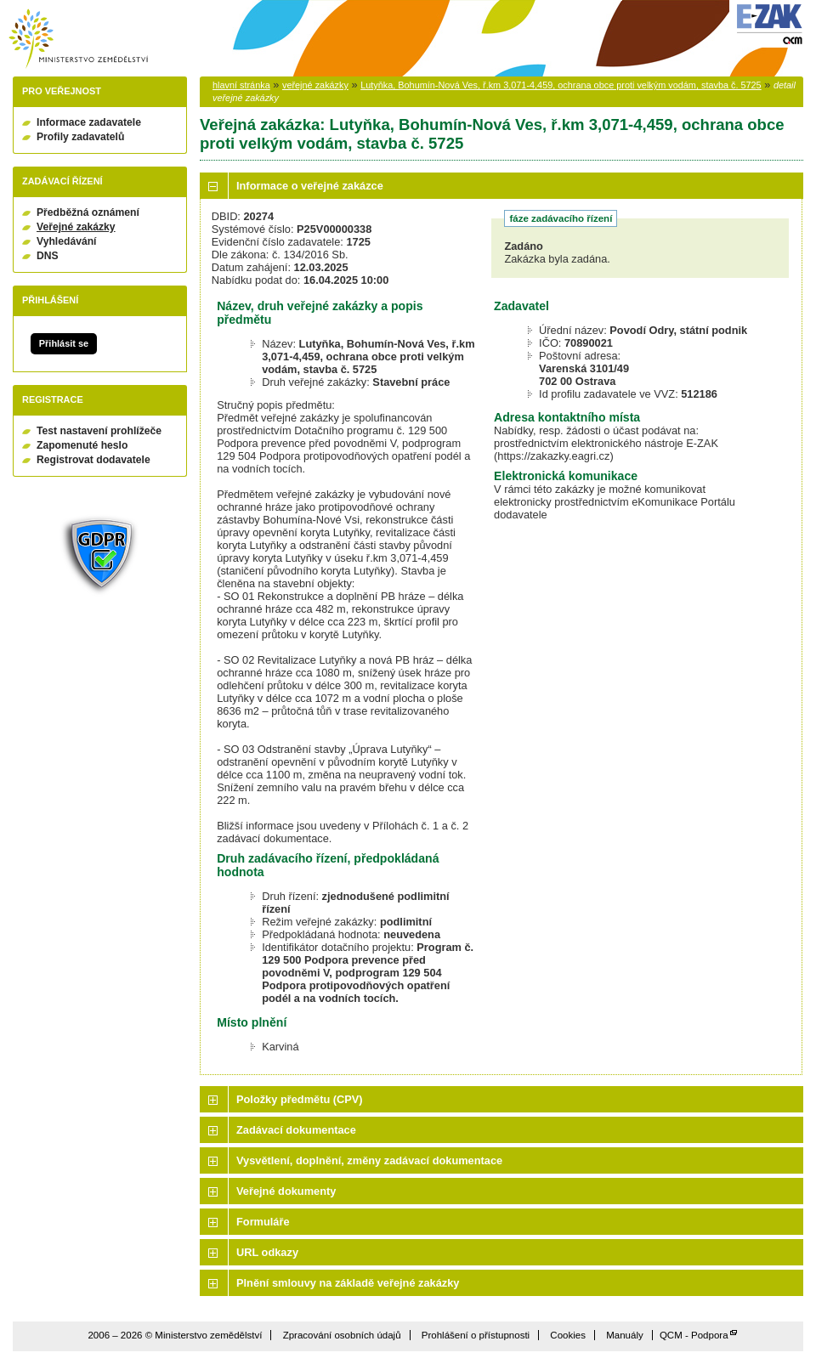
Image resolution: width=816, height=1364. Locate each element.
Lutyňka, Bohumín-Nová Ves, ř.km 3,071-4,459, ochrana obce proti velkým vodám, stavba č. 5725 (561, 85)
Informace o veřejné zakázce (309, 185)
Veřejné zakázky (76, 227)
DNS (48, 256)
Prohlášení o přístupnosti (476, 1335)
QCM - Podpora (694, 1335)
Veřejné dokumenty (286, 1191)
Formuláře (263, 1221)
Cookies (568, 1335)
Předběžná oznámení (88, 212)
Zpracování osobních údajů (342, 1335)
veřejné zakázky (315, 85)
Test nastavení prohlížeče (99, 431)
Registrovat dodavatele (93, 460)
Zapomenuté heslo (82, 445)
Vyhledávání (67, 241)
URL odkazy (267, 1252)
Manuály (624, 1335)
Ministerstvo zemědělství (78, 38)
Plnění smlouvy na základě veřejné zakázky (347, 1282)
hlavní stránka (241, 85)
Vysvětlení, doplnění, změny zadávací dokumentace (369, 1160)
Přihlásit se (63, 343)
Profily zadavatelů (80, 137)
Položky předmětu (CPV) (299, 1099)
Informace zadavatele (89, 122)
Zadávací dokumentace (296, 1129)
